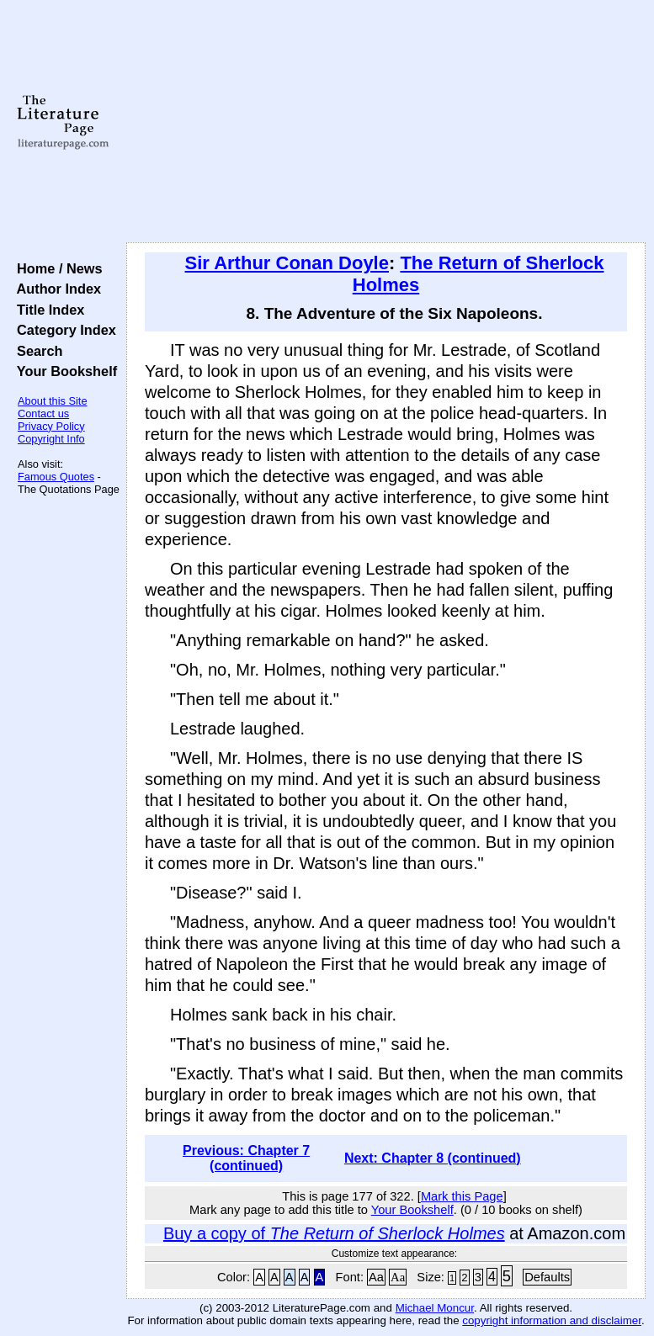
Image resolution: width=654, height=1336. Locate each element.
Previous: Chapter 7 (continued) (246, 1158)
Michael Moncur (435, 1308)
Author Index (55, 288)
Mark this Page (462, 1196)
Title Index (46, 309)
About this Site (53, 401)
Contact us (43, 413)
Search (35, 350)
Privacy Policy (51, 426)
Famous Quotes (56, 476)
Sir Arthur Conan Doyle (287, 262)
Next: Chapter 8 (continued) (432, 1158)
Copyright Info (51, 438)
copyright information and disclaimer (551, 1320)
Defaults (547, 1277)
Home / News (56, 268)
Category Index (62, 329)
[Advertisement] (386, 122)
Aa (376, 1277)
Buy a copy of (334, 1233)
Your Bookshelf (63, 371)
